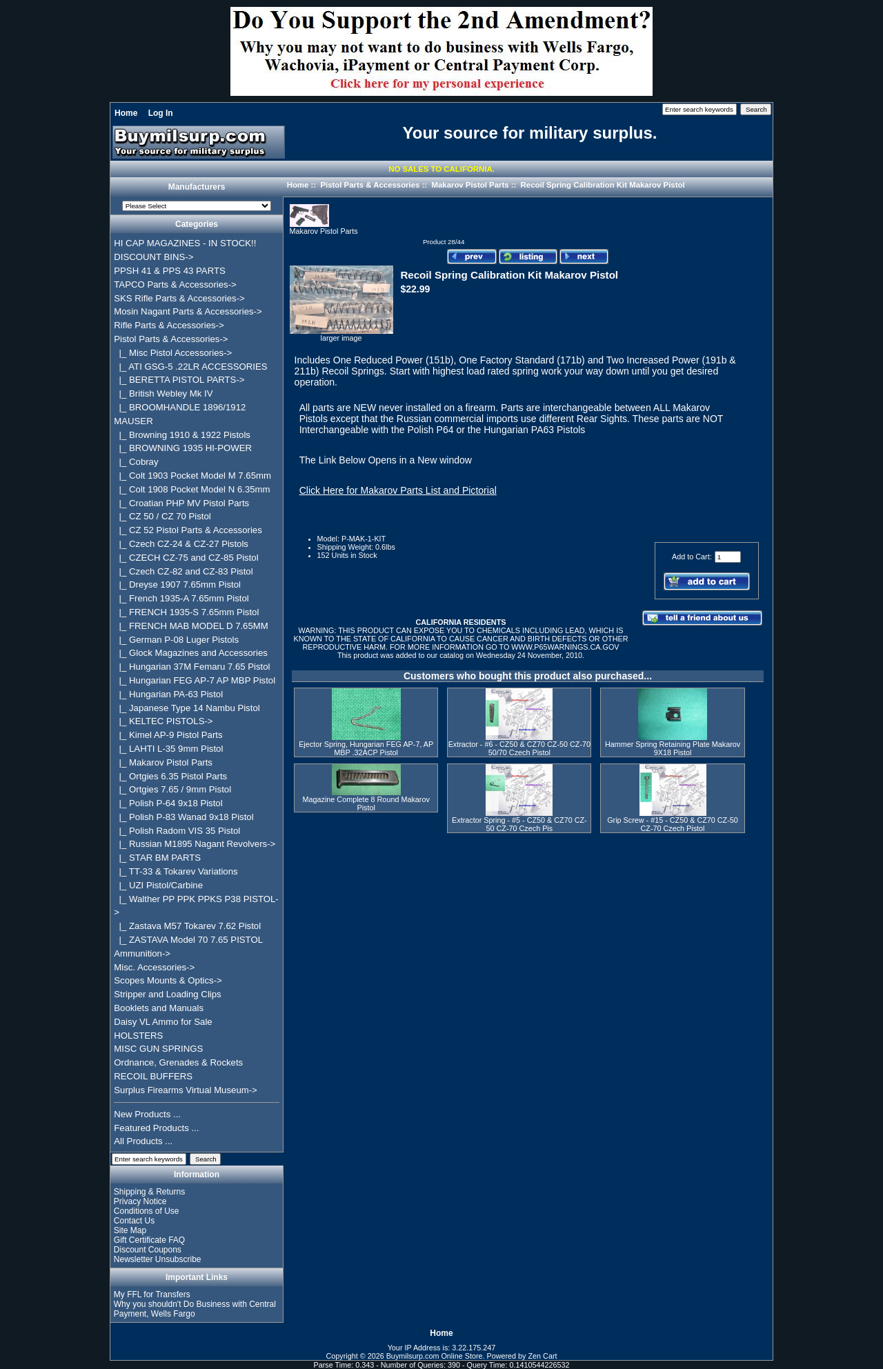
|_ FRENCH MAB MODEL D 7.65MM (191, 626)
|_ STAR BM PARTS (157, 857)
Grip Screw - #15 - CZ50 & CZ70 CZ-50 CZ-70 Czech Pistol (672, 824)
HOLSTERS (138, 1035)
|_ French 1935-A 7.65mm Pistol (181, 598)
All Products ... (143, 1141)
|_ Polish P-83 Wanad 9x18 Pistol (183, 817)
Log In (160, 113)
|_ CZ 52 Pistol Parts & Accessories (188, 530)
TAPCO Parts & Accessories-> (175, 284)
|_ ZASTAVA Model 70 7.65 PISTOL (188, 940)
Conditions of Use (146, 1211)
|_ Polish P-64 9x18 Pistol (168, 803)
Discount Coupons (147, 1250)
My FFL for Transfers (152, 1294)
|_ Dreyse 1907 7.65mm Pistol (177, 584)
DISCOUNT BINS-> (153, 257)
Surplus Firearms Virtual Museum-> (185, 1090)
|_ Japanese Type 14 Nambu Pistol (186, 708)
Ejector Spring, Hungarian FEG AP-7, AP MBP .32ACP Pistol (366, 748)
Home (126, 113)
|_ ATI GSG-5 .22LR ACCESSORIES (190, 366)
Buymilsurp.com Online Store (434, 1356)
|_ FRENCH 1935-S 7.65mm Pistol (186, 612)
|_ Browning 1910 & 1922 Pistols (182, 435)
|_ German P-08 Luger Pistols (176, 639)
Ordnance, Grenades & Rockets (178, 1062)
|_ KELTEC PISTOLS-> (163, 721)
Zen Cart (542, 1356)
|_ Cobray (136, 462)
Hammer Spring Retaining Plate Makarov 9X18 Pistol (672, 748)
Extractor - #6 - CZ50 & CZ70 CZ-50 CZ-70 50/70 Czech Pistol (519, 748)
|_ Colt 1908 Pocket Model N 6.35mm (192, 489)
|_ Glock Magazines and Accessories (191, 653)
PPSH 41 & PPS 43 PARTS (170, 271)
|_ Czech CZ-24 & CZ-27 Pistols (181, 544)
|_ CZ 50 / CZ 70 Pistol (162, 516)
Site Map (130, 1230)
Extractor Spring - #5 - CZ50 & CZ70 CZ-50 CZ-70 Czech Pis (519, 824)
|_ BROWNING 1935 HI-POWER (183, 448)
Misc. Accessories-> (154, 967)
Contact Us (134, 1221)
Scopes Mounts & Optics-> (168, 980)
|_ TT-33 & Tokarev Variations (175, 871)
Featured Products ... (156, 1128)
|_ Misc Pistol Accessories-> (173, 353)
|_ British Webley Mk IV (163, 393)
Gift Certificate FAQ (149, 1240)
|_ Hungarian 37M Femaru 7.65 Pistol (192, 666)
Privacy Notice (140, 1201)
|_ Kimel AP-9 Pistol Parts (168, 735)
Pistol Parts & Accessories (369, 185)
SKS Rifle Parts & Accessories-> (179, 298)
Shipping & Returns (149, 1192)
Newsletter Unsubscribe (157, 1259)
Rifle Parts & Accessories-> (169, 325)
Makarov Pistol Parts (469, 185)
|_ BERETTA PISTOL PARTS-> (179, 379)
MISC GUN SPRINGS (158, 1048)
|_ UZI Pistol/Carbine (158, 885)
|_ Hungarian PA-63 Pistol (168, 694)
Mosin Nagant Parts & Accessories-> (187, 311)
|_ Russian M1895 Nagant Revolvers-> (194, 844)
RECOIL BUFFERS (153, 1076)
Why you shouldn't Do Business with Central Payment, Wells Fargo (195, 1309)
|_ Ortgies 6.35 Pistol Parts (170, 776)
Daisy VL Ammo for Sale (163, 1022)
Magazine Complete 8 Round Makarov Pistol (366, 803)
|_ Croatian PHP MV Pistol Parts (181, 503)
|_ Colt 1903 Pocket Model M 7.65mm (192, 475)
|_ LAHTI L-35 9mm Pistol (168, 748)
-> (171, 339)
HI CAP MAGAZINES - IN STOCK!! (185, 243)
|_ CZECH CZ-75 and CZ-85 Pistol (186, 557)
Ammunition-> (142, 953)
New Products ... (147, 1114)
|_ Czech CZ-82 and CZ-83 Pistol (183, 571)
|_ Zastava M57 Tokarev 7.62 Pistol (187, 926)
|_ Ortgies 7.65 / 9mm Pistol (172, 789)
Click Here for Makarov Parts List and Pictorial (398, 490)
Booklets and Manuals (159, 1008)
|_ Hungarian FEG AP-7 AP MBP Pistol (194, 680)
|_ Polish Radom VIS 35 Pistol (177, 831)
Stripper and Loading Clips (167, 994)
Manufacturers (197, 187)
